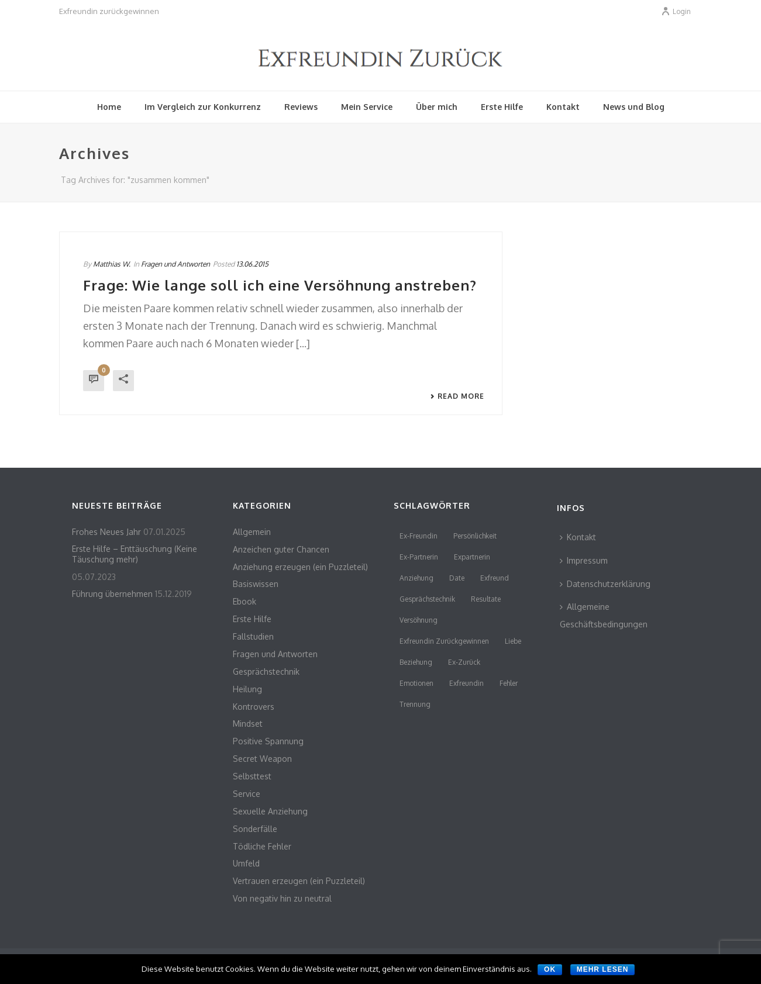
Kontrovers (253, 707)
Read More (457, 396)
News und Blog (633, 107)
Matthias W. (111, 264)
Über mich (436, 107)
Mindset (248, 723)
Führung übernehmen (112, 594)
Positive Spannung (268, 741)
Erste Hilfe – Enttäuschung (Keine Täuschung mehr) (134, 554)
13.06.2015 (252, 264)
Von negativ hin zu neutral (282, 898)
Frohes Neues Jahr (106, 532)
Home (109, 107)
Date (456, 578)
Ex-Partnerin (419, 557)
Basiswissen (255, 584)
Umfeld (246, 863)
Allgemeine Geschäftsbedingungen (604, 615)
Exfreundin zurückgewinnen (444, 641)
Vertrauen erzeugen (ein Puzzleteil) (299, 881)
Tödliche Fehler (262, 846)
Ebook (244, 601)
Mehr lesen (603, 969)
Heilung (247, 689)
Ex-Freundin (419, 535)
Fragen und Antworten (175, 264)
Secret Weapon (262, 759)
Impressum (584, 560)
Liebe (513, 641)
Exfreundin (466, 683)
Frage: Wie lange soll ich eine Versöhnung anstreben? (280, 285)
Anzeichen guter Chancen (281, 549)
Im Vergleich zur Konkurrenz (202, 107)
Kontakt (563, 107)
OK (550, 969)
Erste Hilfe (502, 107)
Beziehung (416, 662)
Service (246, 794)
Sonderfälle (255, 829)
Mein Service (366, 107)
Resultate (486, 599)
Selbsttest (252, 776)
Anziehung (416, 578)
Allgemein (252, 532)
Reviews (301, 107)
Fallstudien (253, 636)
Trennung (415, 704)
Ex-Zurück (464, 662)
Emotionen (416, 683)
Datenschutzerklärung (605, 584)
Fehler (509, 683)
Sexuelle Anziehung (270, 811)
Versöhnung (419, 620)
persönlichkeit (475, 535)
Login (676, 11)
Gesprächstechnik (266, 671)
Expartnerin (472, 557)
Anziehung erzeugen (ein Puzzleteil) (300, 567)
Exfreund (494, 578)
